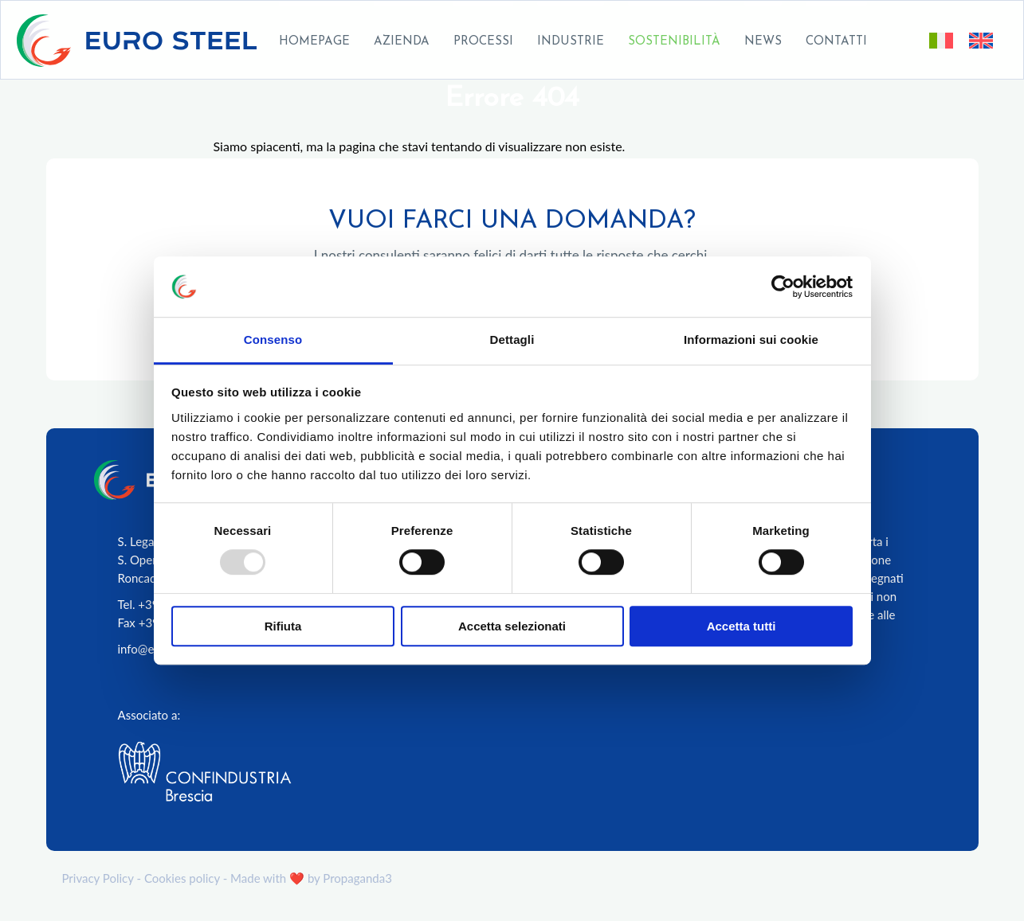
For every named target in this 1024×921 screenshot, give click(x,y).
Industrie (570, 42)
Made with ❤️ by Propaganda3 (311, 878)
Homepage (314, 42)
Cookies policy (182, 878)
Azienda (402, 42)
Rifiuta (283, 626)
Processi (483, 42)
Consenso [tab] (273, 340)
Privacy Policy (98, 878)
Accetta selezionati (512, 626)
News (763, 42)
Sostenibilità (674, 42)
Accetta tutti (741, 626)
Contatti (836, 42)
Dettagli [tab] (512, 340)
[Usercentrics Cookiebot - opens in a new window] (783, 287)
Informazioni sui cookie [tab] (751, 340)
